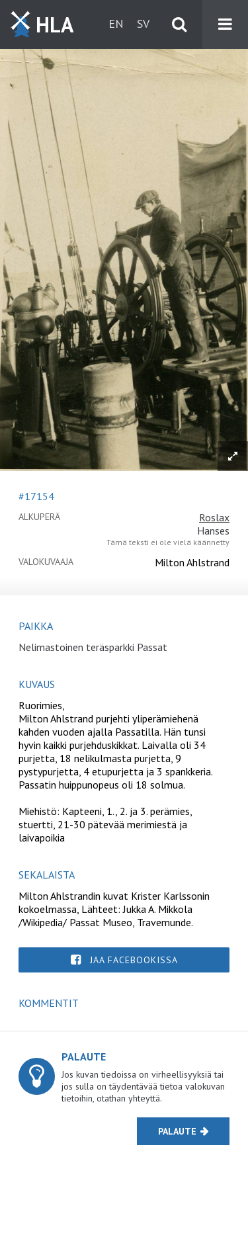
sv (143, 23)
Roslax (214, 517)
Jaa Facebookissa (134, 960)
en (116, 23)
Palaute (177, 1131)
